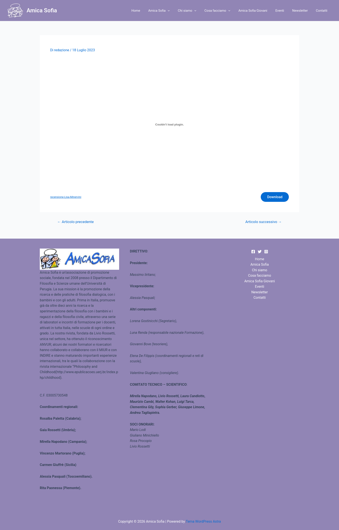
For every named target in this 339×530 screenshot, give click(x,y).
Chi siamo (196, 10)
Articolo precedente (75, 222)
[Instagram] (266, 252)
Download (274, 197)
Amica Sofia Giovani (258, 11)
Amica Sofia (42, 10)
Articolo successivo (263, 222)
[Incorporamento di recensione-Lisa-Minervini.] (169, 124)
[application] (178, 10)
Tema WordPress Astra (203, 521)
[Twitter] (260, 252)
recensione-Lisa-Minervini (66, 197)
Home (148, 11)
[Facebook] (253, 252)
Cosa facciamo (225, 10)
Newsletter (302, 11)
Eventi (283, 11)
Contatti (322, 11)
